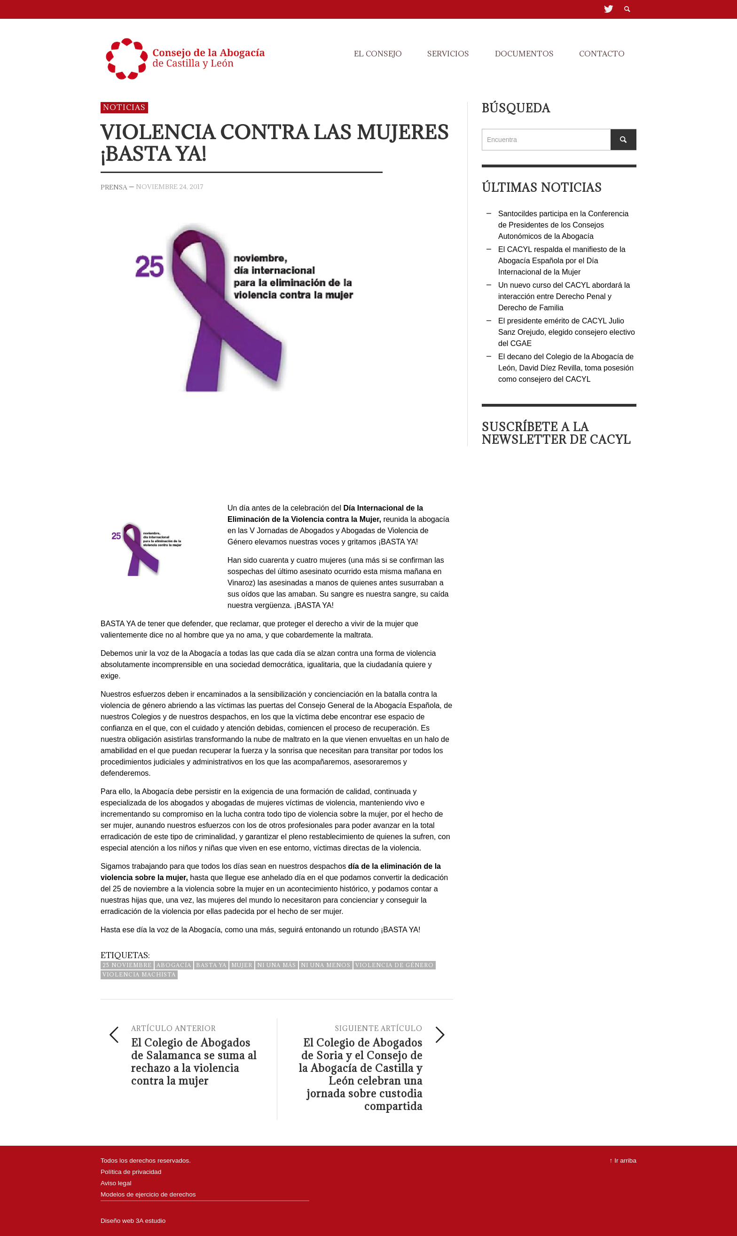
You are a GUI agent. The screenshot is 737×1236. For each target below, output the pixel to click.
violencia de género (394, 964)
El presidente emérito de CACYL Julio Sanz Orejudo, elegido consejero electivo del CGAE (566, 332)
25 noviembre (127, 964)
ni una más (276, 964)
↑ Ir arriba (623, 1160)
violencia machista (139, 974)
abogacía (174, 964)
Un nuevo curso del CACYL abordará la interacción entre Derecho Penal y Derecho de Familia (564, 296)
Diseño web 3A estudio (133, 1220)
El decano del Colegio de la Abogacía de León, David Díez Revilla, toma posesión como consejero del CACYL (566, 368)
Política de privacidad (131, 1171)
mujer (241, 964)
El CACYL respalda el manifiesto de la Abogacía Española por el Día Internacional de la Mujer (562, 260)
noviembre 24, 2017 (170, 186)
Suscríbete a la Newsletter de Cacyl (556, 433)
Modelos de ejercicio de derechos (148, 1194)
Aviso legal (116, 1183)
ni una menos (326, 964)
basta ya (211, 964)
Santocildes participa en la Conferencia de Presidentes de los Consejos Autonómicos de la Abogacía (563, 225)
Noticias (124, 107)
